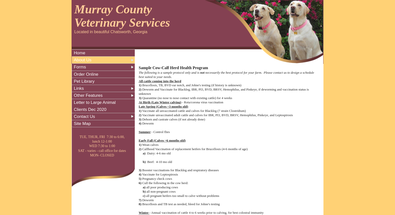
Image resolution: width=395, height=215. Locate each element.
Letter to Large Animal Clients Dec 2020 (95, 106)
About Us (82, 60)
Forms (80, 67)
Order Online (86, 74)
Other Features (88, 95)
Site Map (82, 123)
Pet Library (84, 81)
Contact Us (84, 116)
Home (79, 53)
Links (79, 88)
